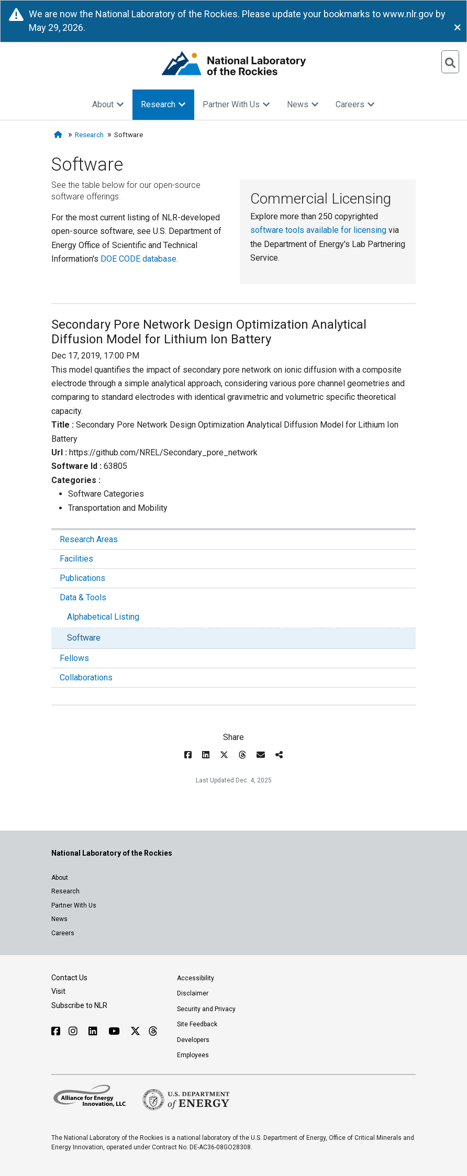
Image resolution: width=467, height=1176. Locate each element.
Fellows (74, 658)
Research (163, 104)
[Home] (59, 134)
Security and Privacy (206, 1009)
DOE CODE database (138, 259)
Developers (193, 1040)
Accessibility (195, 978)
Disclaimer (192, 993)
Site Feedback (197, 1024)
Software (84, 638)
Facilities (76, 559)
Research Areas (89, 539)
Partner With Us (236, 104)
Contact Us (69, 977)
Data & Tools (83, 597)
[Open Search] (450, 61)
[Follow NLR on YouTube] (115, 1031)
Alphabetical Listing (103, 617)
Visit (58, 991)
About (108, 104)
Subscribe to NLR (79, 1005)
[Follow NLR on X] (135, 1031)
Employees (193, 1055)
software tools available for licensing (318, 230)
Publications (82, 578)
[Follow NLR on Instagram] (74, 1031)
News (303, 104)
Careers (355, 104)
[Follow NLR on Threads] (153, 1031)
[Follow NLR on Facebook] (55, 1031)
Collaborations (86, 677)
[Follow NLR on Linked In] (94, 1031)
